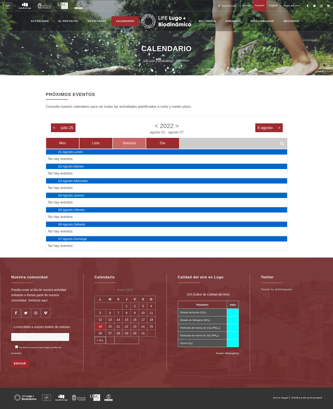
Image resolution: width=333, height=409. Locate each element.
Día (162, 143)
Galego (247, 5)
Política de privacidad (307, 397)
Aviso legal (280, 397)
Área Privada (229, 6)
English (273, 5)
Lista (96, 143)
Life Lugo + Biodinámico (159, 60)
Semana (129, 143)
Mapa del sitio (292, 5)
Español (259, 5)
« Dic (100, 340)
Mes (62, 143)
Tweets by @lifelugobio (277, 289)
